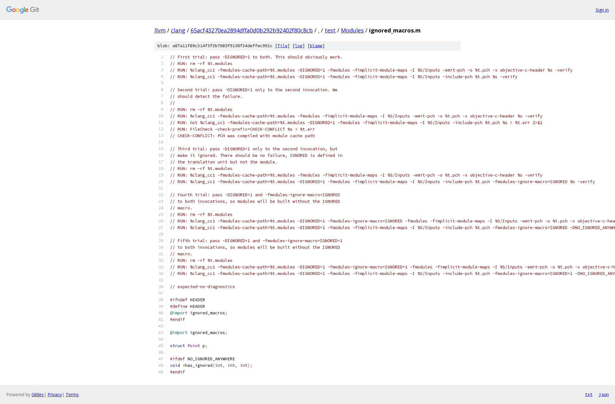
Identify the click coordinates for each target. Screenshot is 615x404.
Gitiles (38, 394)
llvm (160, 30)
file (283, 45)
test (330, 30)
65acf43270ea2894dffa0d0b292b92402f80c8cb (252, 30)
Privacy (55, 394)
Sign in (602, 10)
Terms (72, 394)
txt (588, 394)
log (298, 45)
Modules (352, 30)
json (604, 394)
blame (316, 45)
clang (178, 30)
